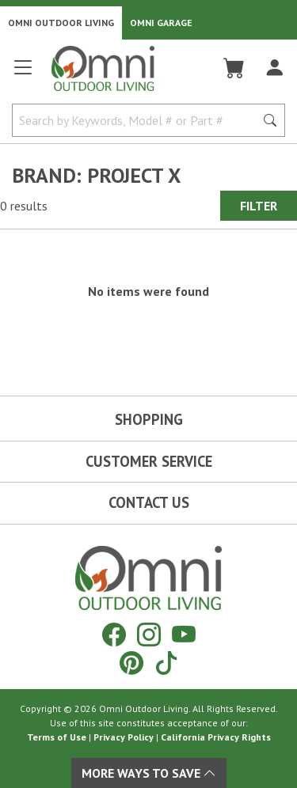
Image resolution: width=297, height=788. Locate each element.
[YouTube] (184, 634)
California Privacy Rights (216, 737)
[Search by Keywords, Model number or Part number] (138, 120)
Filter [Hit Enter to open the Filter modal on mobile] (258, 206)
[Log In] (274, 68)
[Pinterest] (131, 662)
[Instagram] (149, 634)
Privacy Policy (123, 737)
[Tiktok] (166, 662)
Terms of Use (56, 737)
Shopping (149, 419)
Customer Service (149, 461)
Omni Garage (161, 22)
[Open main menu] (23, 74)
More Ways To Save (149, 773)
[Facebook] (114, 634)
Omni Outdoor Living (61, 22)
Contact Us (149, 502)
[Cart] (234, 68)
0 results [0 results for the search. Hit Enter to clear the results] (24, 206)
